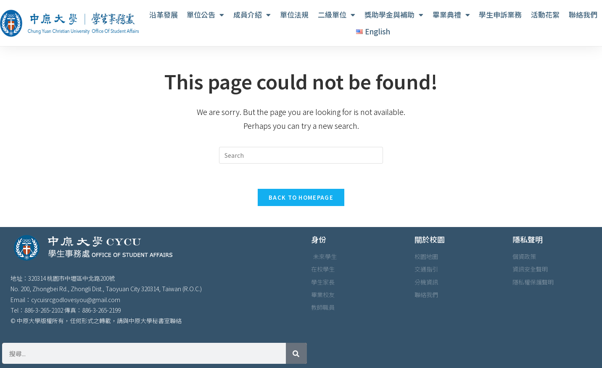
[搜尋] (296, 353)
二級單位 (336, 15)
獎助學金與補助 (393, 15)
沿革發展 (163, 14)
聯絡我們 (583, 14)
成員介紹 (252, 15)
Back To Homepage (301, 197)
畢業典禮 (451, 15)
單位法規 (294, 14)
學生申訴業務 (500, 14)
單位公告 (205, 15)
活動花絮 (545, 14)
